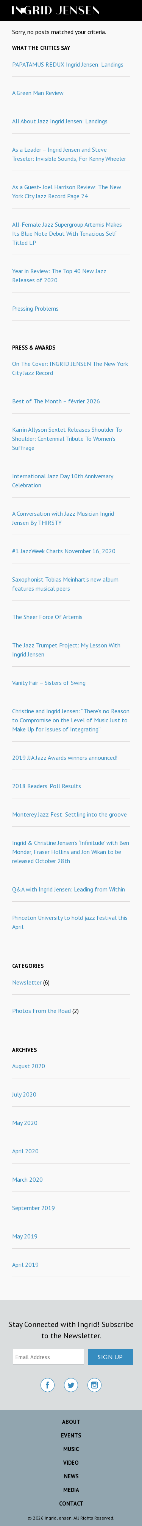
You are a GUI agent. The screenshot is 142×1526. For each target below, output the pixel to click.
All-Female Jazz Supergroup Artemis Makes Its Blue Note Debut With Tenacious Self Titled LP (67, 233)
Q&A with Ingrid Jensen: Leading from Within (68, 889)
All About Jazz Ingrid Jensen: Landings (60, 121)
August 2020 (28, 1066)
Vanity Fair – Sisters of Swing (49, 682)
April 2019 (25, 1264)
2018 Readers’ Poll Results (46, 786)
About (71, 1421)
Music (71, 1449)
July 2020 (24, 1094)
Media (71, 1489)
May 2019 (24, 1236)
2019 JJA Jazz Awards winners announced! (64, 757)
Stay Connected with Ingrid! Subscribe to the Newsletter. (71, 1330)
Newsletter (27, 982)
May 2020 (24, 1122)
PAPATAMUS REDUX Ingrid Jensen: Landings (67, 64)
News (71, 1476)
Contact (71, 1503)
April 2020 (25, 1151)
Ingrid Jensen (69, 10)
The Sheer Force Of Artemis (47, 617)
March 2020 (27, 1179)
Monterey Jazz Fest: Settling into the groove (69, 814)
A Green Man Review (38, 92)
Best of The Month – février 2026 (56, 401)
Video (71, 1462)
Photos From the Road (41, 1010)
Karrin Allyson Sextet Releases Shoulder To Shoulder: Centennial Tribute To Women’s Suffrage (67, 438)
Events (71, 1435)
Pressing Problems (35, 308)
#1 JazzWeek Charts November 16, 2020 (63, 551)
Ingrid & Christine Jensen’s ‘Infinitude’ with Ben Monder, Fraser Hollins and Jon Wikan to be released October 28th (70, 852)
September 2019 (33, 1208)
